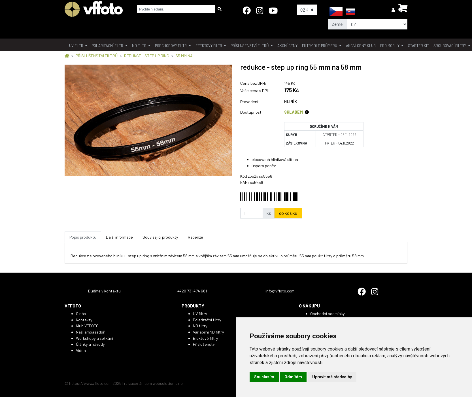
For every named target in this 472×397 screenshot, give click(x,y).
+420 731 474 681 (192, 290)
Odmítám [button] (293, 377)
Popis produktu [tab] (82, 237)
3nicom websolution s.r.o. (161, 383)
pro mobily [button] (390, 45)
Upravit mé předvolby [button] (332, 377)
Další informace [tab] (119, 237)
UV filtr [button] (76, 45)
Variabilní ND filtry (208, 332)
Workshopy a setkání (94, 338)
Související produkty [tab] (160, 237)
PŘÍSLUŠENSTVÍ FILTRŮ (97, 55)
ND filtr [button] (139, 45)
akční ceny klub (361, 45)
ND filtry (200, 325)
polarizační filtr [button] (108, 45)
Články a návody (90, 344)
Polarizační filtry (207, 319)
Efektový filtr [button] (209, 45)
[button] (394, 9)
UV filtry (200, 313)
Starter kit (418, 45)
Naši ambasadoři (90, 332)
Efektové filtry (205, 338)
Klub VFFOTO (87, 325)
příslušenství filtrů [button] (250, 45)
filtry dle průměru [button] (320, 45)
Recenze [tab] (195, 237)
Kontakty (84, 319)
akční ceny (287, 45)
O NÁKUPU (309, 305)
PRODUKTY (193, 305)
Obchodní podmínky (327, 313)
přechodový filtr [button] (171, 45)
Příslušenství (204, 344)
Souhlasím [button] (264, 377)
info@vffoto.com (279, 290)
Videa (81, 350)
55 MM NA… (186, 55)
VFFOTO (73, 305)
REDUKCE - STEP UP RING (146, 55)
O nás (81, 313)
